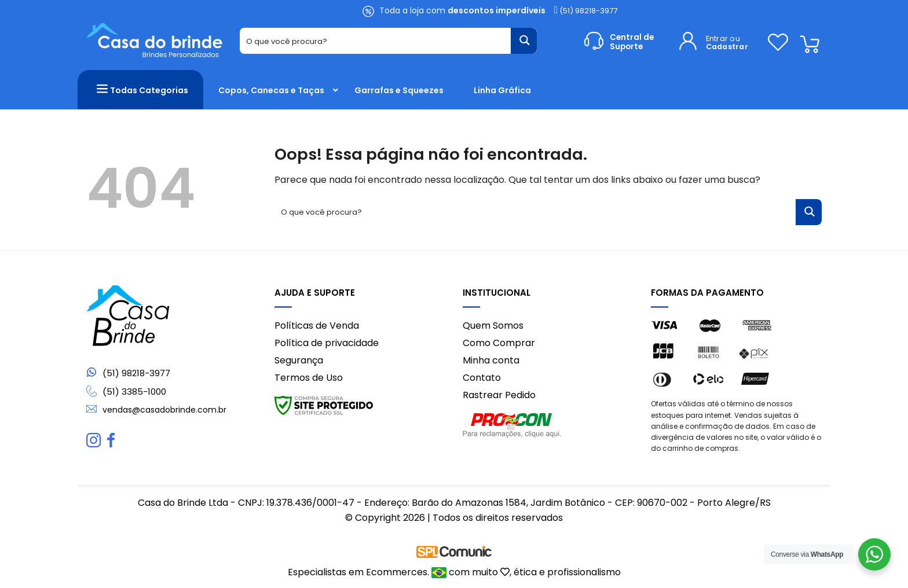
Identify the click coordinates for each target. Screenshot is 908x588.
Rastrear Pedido (499, 395)
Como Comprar (499, 343)
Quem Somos (493, 325)
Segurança (298, 360)
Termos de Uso (308, 377)
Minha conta (491, 360)
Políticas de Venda (316, 325)
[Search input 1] (376, 40)
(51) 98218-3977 (586, 10)
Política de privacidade (326, 343)
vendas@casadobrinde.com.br (164, 410)
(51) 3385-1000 (134, 391)
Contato (482, 377)
